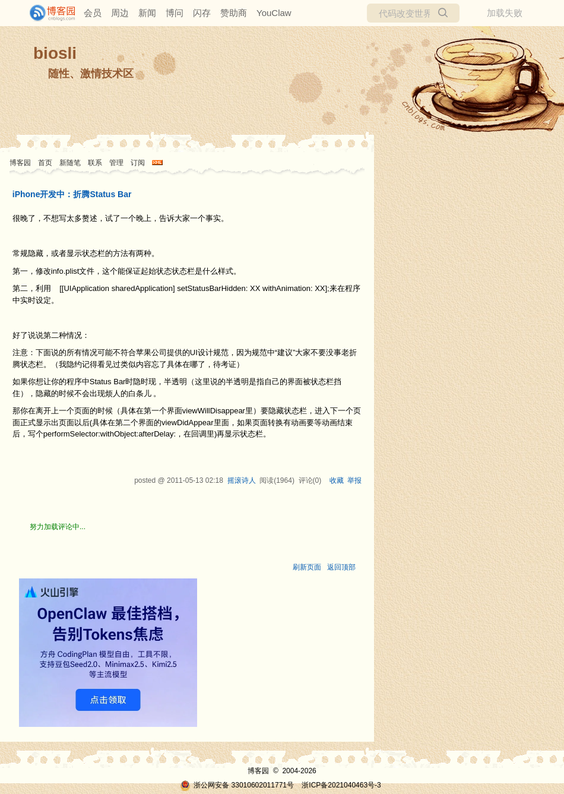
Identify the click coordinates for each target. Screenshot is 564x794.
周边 (120, 13)
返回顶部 (341, 567)
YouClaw (273, 13)
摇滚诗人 (241, 480)
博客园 (20, 163)
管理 (116, 163)
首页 (45, 163)
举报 (354, 480)
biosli (55, 53)
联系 (95, 163)
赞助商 (233, 13)
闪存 (202, 13)
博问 (174, 13)
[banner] (47, 13)
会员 (93, 13)
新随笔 (70, 163)
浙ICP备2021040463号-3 (341, 785)
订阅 (138, 163)
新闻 (147, 13)
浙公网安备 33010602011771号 (237, 785)
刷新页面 (307, 567)
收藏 (336, 480)
